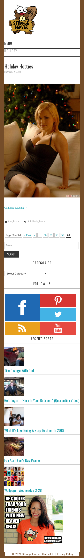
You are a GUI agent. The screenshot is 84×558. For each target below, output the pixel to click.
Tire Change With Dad (19, 370)
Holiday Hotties (18, 66)
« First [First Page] (27, 235)
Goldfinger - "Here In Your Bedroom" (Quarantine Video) (41, 400)
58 (57, 235)
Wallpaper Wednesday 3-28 (23, 490)
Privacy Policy (65, 554)
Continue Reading (15, 207)
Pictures (16, 221)
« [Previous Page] (34, 235)
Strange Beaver (31, 554)
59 (62, 235)
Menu (8, 43)
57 (51, 235)
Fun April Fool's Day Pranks (22, 460)
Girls (10, 221)
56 (45, 235)
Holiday (35, 221)
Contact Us (48, 554)
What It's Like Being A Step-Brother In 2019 (34, 430)
